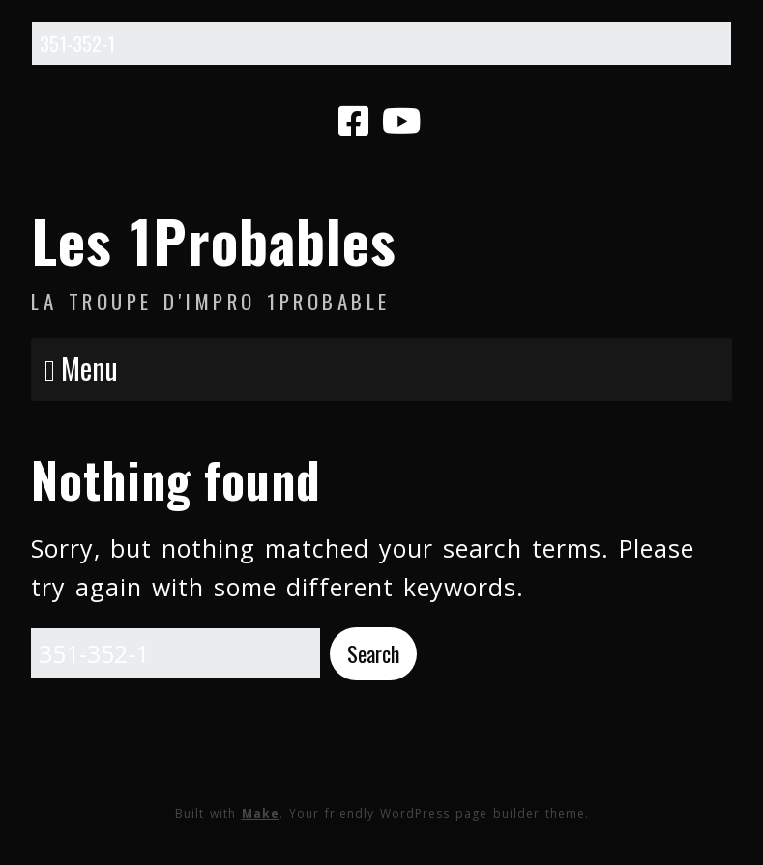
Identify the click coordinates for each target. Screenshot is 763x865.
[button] (373, 653)
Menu (89, 367)
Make (260, 813)
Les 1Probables (213, 239)
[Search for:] (381, 43)
